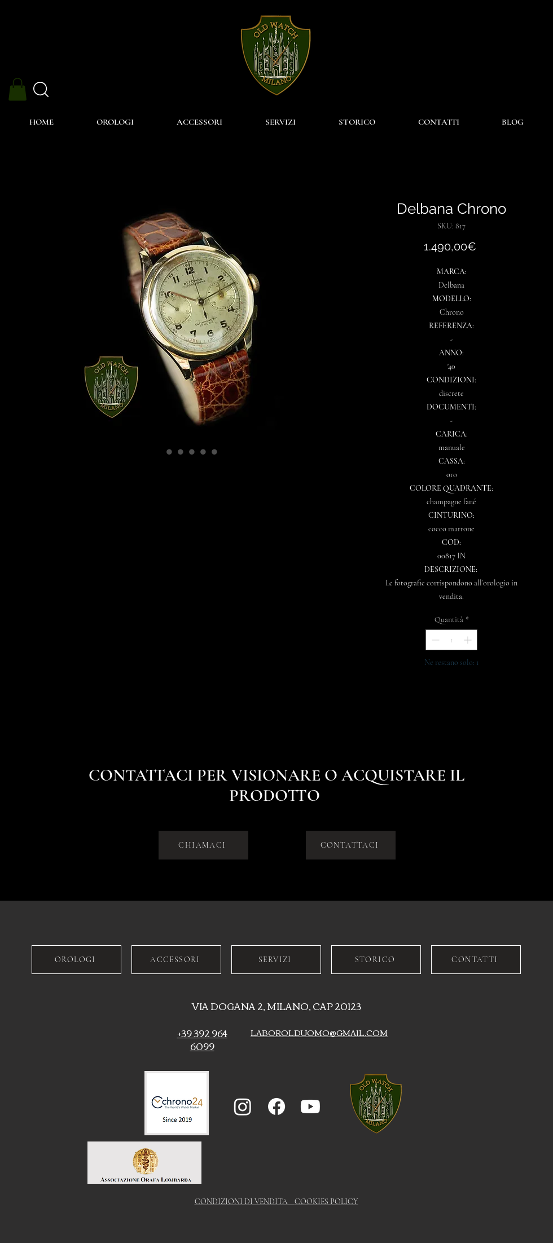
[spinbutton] (451, 640)
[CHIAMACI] (203, 845)
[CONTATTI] (476, 959)
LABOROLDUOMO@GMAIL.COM (319, 1032)
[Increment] (469, 640)
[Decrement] (434, 640)
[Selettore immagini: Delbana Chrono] (158, 451)
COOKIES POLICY (326, 1201)
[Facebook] (276, 1106)
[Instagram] (242, 1106)
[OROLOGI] (76, 959)
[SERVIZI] (276, 959)
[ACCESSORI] (176, 959)
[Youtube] (310, 1106)
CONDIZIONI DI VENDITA (245, 1201)
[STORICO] (376, 959)
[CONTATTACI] (351, 845)
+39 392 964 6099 (202, 1040)
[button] (17, 89)
